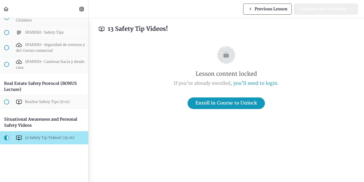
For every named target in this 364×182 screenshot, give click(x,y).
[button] (6, 9)
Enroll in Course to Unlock (226, 103)
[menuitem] (82, 9)
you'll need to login (255, 83)
